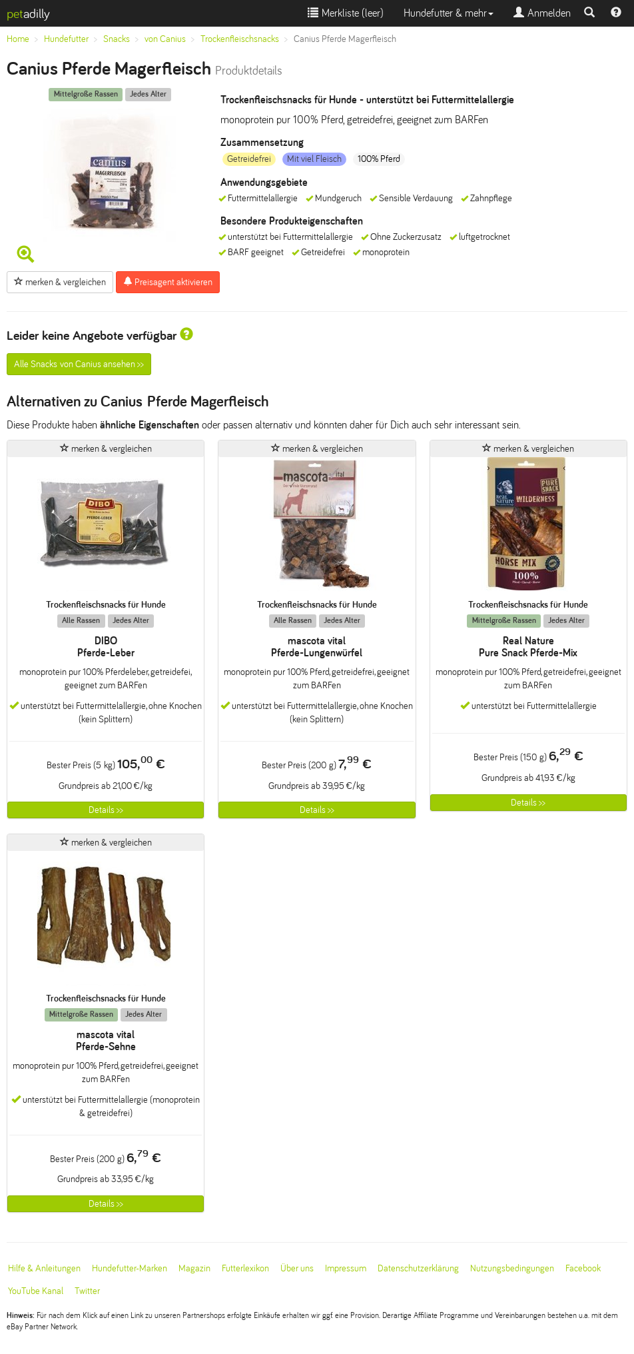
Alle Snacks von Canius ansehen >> (79, 364)
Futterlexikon (245, 1268)
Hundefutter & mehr (448, 13)
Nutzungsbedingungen (512, 1268)
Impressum (345, 1268)
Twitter (87, 1291)
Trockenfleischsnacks (239, 39)
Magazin (194, 1268)
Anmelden (542, 13)
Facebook (583, 1268)
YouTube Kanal (35, 1291)
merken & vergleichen (60, 282)
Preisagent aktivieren (167, 282)
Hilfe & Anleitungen (44, 1268)
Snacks (116, 39)
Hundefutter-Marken (129, 1268)
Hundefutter (66, 39)
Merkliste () (346, 13)
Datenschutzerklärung (418, 1268)
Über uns (297, 1268)
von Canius (165, 39)
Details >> (106, 810)
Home (18, 39)
